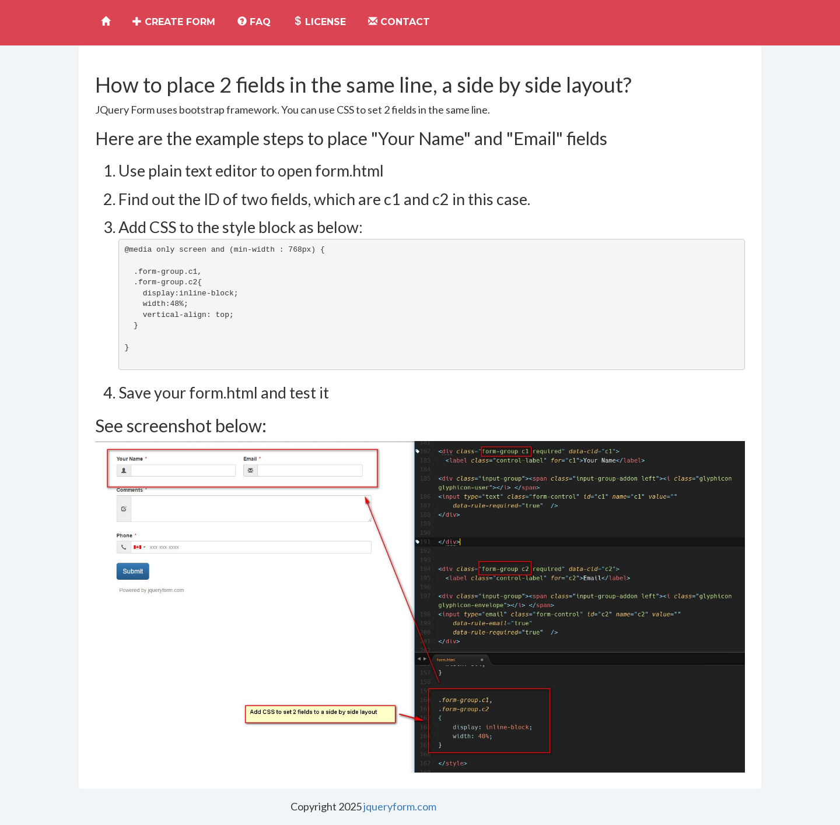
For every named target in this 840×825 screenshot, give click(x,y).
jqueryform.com (399, 806)
